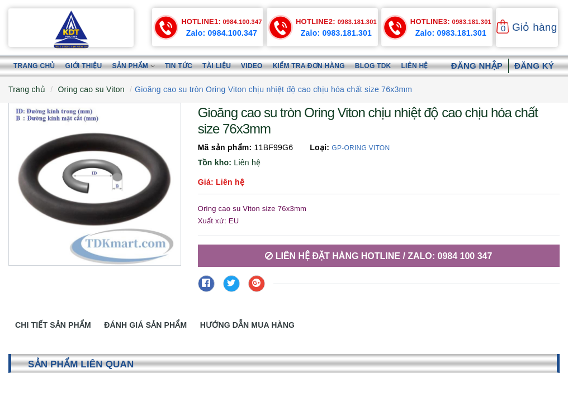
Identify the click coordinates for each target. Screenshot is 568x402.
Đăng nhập (477, 65)
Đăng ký (534, 65)
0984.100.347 (221, 21)
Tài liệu (216, 66)
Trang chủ (34, 66)
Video (252, 66)
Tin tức (178, 66)
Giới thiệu (83, 66)
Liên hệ (414, 66)
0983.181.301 (336, 21)
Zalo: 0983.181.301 (336, 32)
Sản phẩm (133, 66)
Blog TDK (373, 66)
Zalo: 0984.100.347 (221, 32)
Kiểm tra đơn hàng (309, 66)
